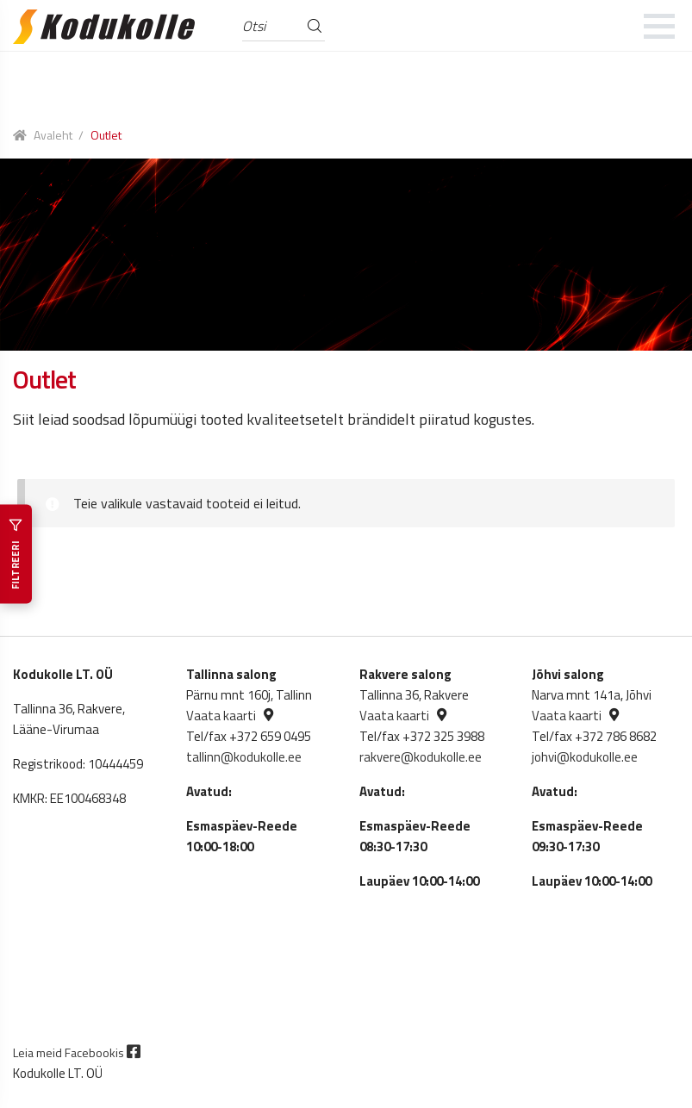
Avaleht (53, 135)
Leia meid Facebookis (76, 1052)
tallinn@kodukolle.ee (244, 757)
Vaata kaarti (221, 715)
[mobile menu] (659, 26)
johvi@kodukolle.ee (585, 757)
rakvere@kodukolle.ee (420, 757)
